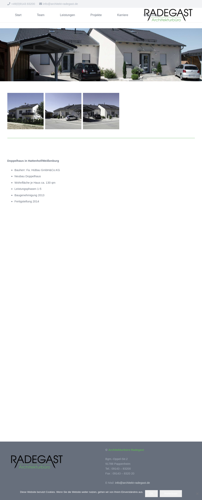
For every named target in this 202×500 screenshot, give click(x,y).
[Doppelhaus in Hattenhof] (63, 111)
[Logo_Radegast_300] (168, 15)
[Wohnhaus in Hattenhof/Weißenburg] (25, 111)
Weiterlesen (170, 493)
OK (151, 493)
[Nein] (197, 494)
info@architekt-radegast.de (132, 482)
